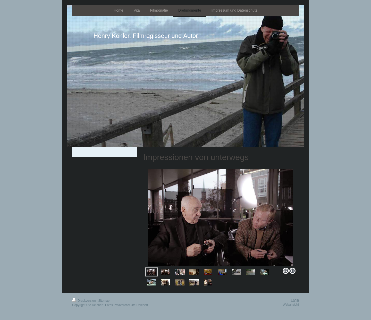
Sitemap (103, 300)
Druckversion (84, 300)
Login (295, 300)
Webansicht (291, 304)
